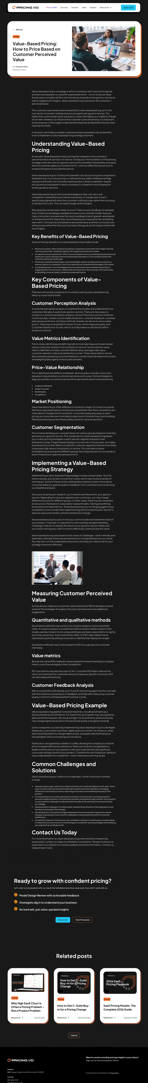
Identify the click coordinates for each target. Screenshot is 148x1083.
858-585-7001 (12, 1080)
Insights (93, 7)
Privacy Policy (114, 1073)
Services (64, 7)
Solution (74, 7)
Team (84, 7)
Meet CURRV (51, 7)
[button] (105, 7)
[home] (25, 7)
